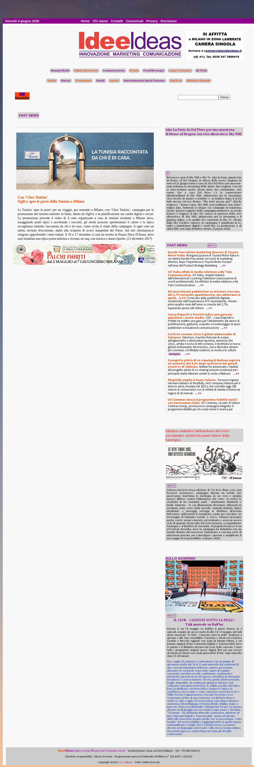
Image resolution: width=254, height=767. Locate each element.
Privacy (152, 21)
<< (209, 245)
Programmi (83, 80)
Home (85, 21)
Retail (101, 80)
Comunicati (134, 21)
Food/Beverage (154, 70)
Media (51, 80)
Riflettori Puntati (198, 80)
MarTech (176, 80)
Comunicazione (114, 70)
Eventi (134, 70)
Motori (65, 80)
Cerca (224, 97)
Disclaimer (168, 21)
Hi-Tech (201, 70)
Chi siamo (100, 21)
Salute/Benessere (86, 70)
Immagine (174, 354)
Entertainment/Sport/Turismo (144, 80)
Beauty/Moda (60, 70)
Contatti (117, 21)
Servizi (114, 80)
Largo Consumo (180, 70)
